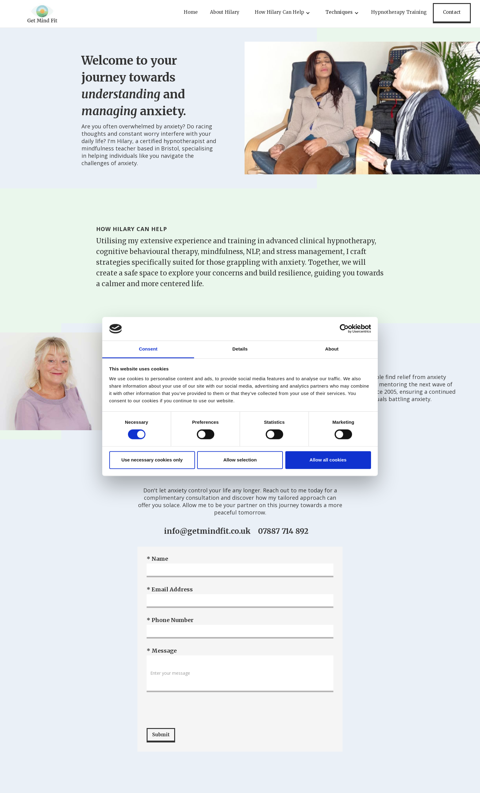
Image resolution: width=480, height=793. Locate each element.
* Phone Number (170, 620)
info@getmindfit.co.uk (207, 531)
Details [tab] (240, 348)
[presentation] (193, 710)
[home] (42, 14)
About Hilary (224, 12)
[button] (281, 14)
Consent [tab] (148, 348)
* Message (162, 651)
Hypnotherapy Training (399, 12)
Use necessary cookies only (151, 459)
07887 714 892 (283, 531)
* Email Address (170, 589)
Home (191, 12)
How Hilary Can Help (279, 12)
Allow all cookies (328, 459)
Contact (452, 12)
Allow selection (240, 459)
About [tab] (332, 348)
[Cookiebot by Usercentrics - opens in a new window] (344, 328)
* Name (157, 559)
